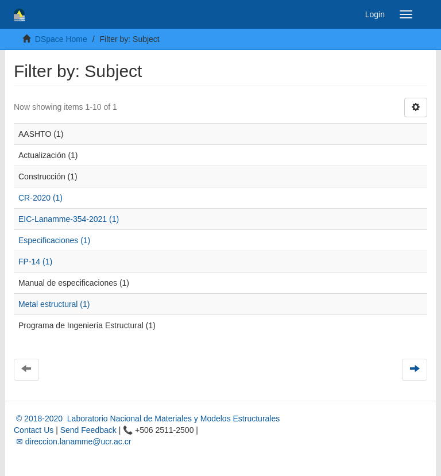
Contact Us (33, 430)
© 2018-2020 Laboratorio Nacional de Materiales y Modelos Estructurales (147, 418)
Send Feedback (88, 430)
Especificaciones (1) (54, 240)
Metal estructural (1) (54, 304)
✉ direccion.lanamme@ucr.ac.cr (72, 441)
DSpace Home (61, 39)
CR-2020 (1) (40, 197)
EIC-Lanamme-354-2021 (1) (68, 219)
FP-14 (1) (35, 261)
